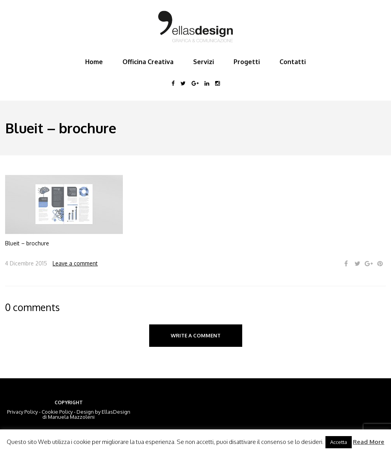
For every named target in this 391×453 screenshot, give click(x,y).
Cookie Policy (57, 412)
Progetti (247, 62)
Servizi (203, 62)
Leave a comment (75, 263)
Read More (368, 442)
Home (94, 62)
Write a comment (196, 335)
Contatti (293, 62)
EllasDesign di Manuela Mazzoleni (86, 414)
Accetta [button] (338, 442)
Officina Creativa (148, 62)
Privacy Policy (22, 412)
